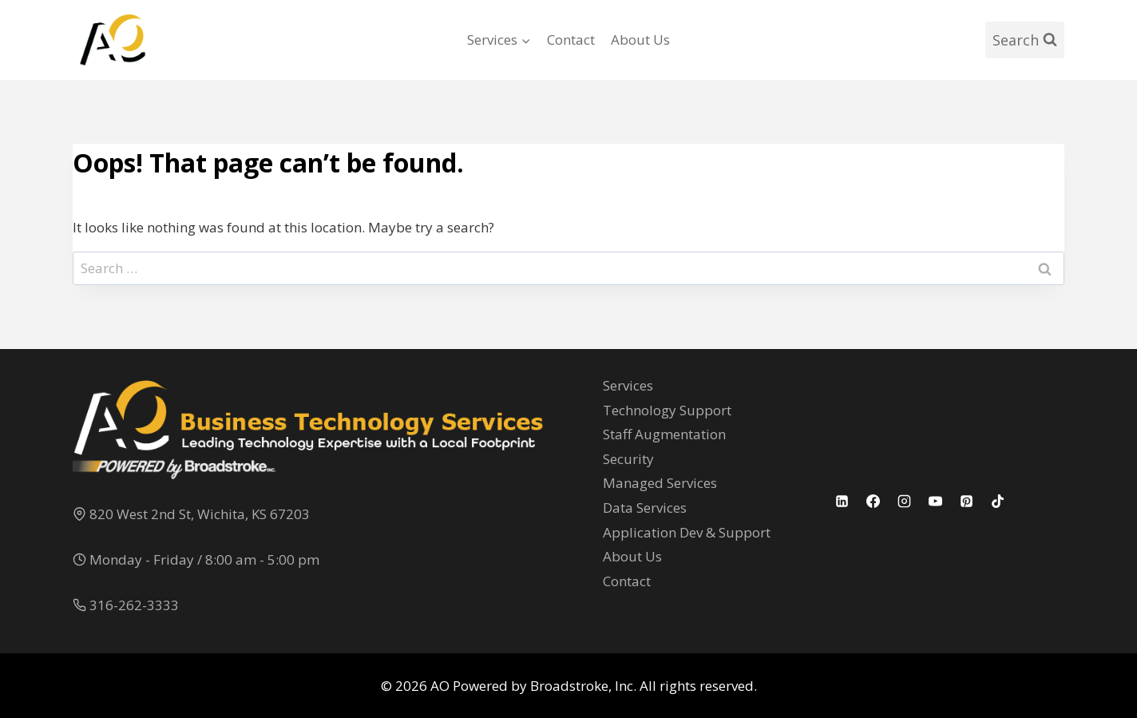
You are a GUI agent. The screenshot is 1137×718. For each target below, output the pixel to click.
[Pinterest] (967, 501)
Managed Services (660, 483)
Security (628, 459)
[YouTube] (935, 501)
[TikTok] (998, 501)
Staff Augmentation (664, 434)
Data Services (645, 507)
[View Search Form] (1024, 40)
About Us (640, 39)
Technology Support (667, 410)
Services (628, 385)
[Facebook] (873, 501)
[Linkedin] (842, 501)
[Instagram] (904, 501)
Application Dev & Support (687, 532)
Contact (571, 39)
